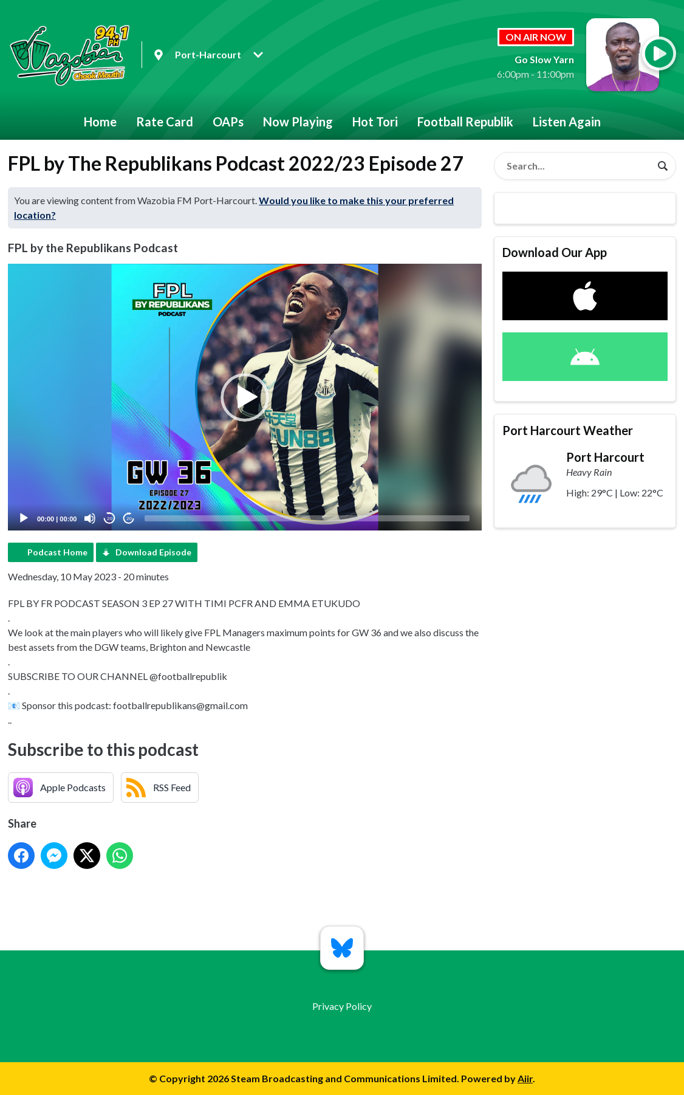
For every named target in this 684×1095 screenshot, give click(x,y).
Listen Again (567, 121)
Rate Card (164, 121)
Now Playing (298, 121)
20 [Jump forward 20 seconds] (129, 518)
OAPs (228, 121)
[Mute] (90, 518)
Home (100, 121)
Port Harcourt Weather (567, 430)
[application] (245, 397)
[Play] (24, 518)
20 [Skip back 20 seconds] (109, 518)
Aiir (525, 1078)
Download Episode (153, 552)
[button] (245, 397)
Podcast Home (57, 552)
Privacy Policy (342, 1006)
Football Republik (465, 121)
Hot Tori (375, 121)
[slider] (307, 518)
